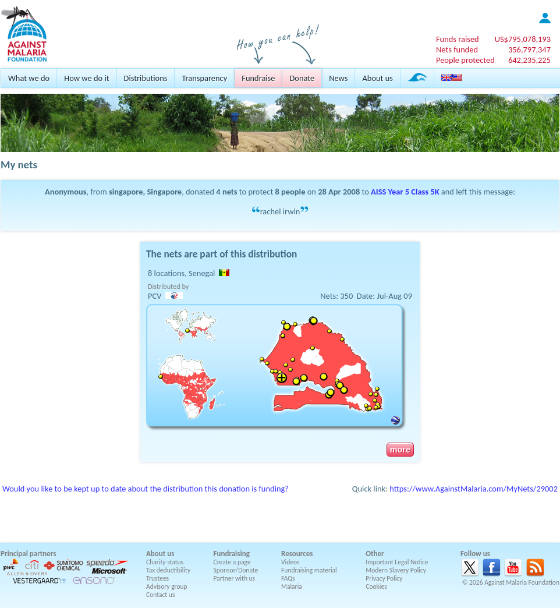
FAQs (288, 578)
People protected (465, 60)
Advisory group (166, 586)
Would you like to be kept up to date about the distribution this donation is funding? (145, 488)
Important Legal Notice (397, 562)
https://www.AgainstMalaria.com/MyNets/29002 (473, 488)
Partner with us (235, 578)
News (338, 78)
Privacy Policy (384, 578)
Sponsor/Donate (236, 570)
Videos (290, 562)
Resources (297, 553)
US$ (523, 39)
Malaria (291, 586)
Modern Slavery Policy (396, 570)
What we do (28, 78)
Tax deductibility (168, 570)
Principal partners (28, 553)
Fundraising (232, 553)
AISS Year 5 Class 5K (405, 191)
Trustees (157, 578)
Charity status (164, 562)
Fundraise (258, 78)
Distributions (146, 78)
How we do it (86, 78)
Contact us (160, 595)
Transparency (204, 78)
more (400, 449)
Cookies (376, 586)
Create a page (232, 562)
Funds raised (457, 39)
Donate (301, 78)
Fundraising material (309, 570)
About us (377, 78)
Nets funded (457, 49)
